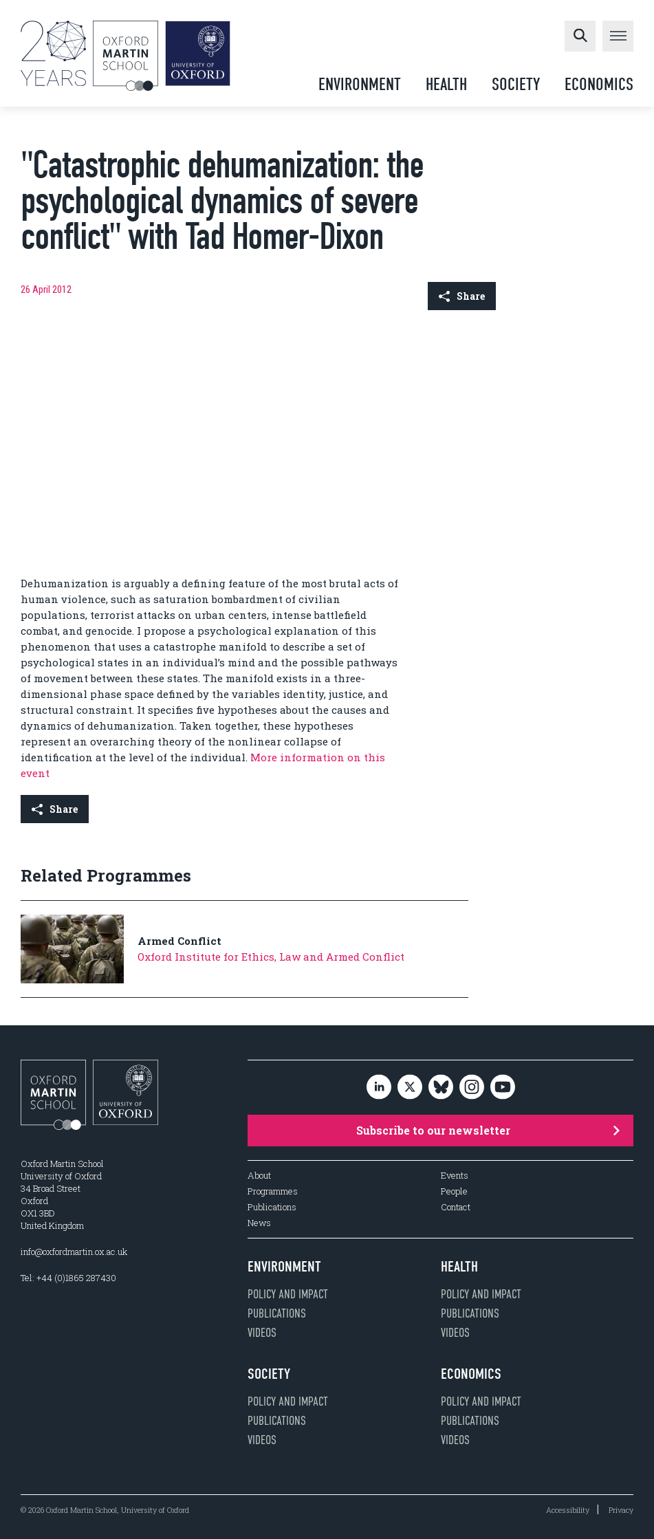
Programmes (273, 1191)
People (454, 1191)
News (259, 1223)
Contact (455, 1207)
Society (516, 84)
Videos (262, 1333)
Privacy (621, 1510)
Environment (359, 84)
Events (454, 1175)
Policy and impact (288, 1294)
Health (446, 84)
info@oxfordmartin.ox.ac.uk (74, 1251)
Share (462, 296)
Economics (599, 84)
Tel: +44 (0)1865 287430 (68, 1277)
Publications (272, 1207)
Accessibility (567, 1510)
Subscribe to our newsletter (488, 1130)
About (259, 1175)
